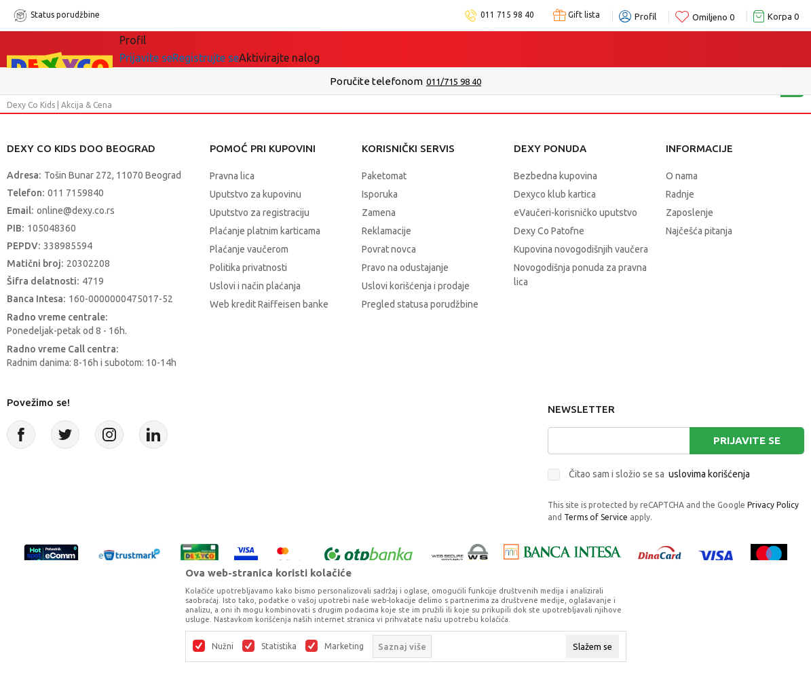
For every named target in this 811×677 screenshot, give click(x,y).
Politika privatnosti (248, 267)
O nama (682, 175)
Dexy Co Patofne (549, 230)
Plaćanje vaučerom (249, 249)
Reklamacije (386, 230)
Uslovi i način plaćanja (255, 285)
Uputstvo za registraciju (259, 212)
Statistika (279, 646)
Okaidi (386, 49)
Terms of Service (596, 517)
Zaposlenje (689, 212)
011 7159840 (76, 192)
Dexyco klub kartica (555, 194)
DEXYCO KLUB (308, 49)
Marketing (344, 646)
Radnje (680, 194)
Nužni (222, 646)
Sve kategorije (166, 49)
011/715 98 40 (453, 81)
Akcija (236, 49)
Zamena (379, 212)
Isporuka (380, 194)
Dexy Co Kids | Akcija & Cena (59, 104)
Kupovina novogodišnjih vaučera (581, 249)
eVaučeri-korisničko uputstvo (575, 212)
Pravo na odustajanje (405, 267)
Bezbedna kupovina (555, 175)
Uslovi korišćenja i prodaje (416, 285)
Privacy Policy (773, 504)
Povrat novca (389, 249)
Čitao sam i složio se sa (659, 474)
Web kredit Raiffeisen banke (269, 304)
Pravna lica (232, 175)
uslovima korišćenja (709, 474)
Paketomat (384, 175)
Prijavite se (746, 440)
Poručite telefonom (376, 81)
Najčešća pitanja (699, 230)
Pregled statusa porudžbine (420, 304)
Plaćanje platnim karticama (265, 230)
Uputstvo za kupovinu (255, 194)
